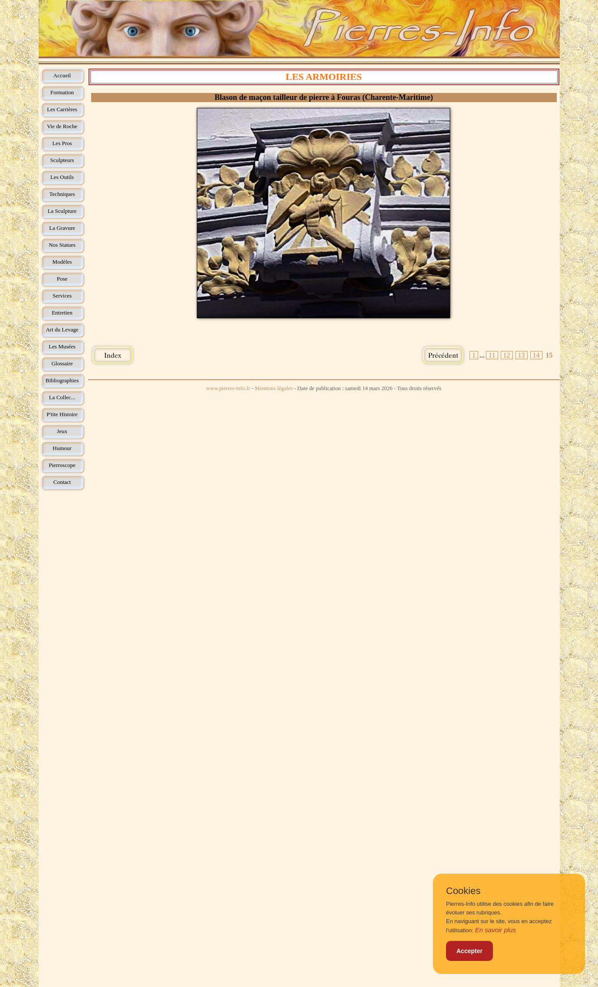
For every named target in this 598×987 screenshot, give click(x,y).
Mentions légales (274, 388)
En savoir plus (495, 930)
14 (536, 355)
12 (506, 355)
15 (549, 355)
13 (521, 355)
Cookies (463, 891)
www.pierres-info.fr (228, 388)
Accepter (469, 950)
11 (492, 355)
